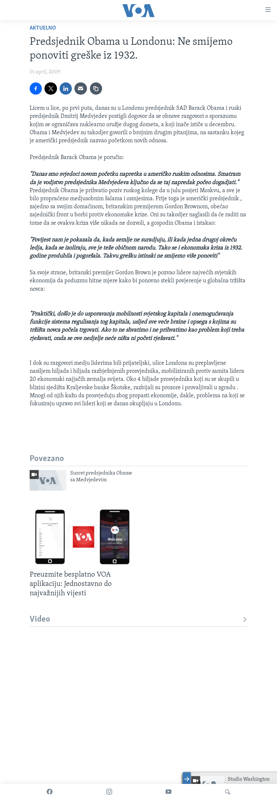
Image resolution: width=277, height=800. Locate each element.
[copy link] (96, 88)
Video (138, 619)
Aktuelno (43, 28)
